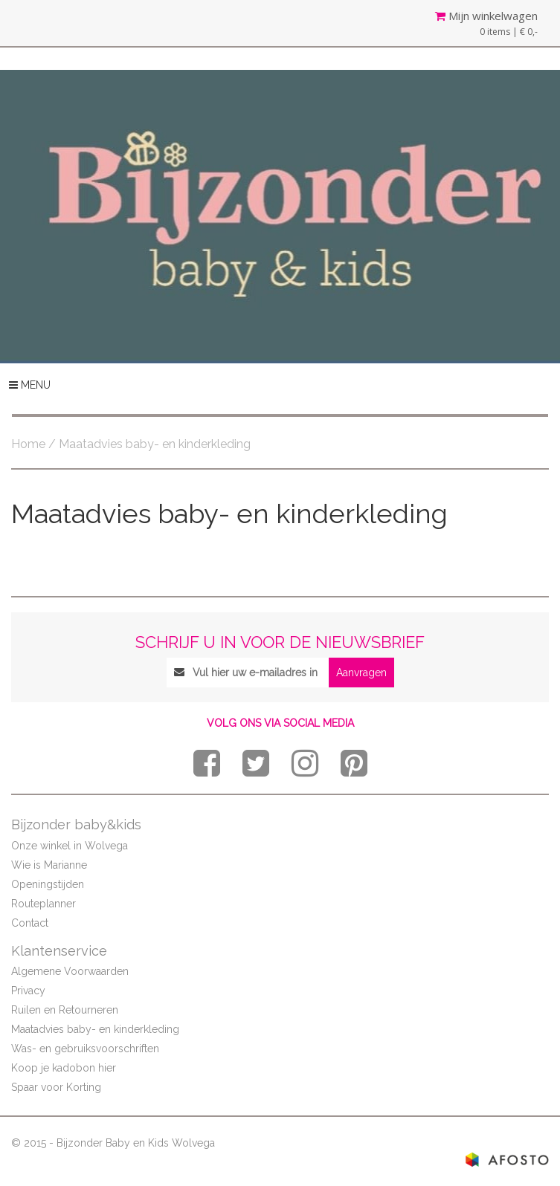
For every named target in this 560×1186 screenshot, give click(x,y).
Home (28, 444)
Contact (29, 923)
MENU (30, 385)
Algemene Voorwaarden (70, 971)
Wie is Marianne (49, 865)
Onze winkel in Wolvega (69, 846)
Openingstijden (47, 884)
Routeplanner (43, 904)
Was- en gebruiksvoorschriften (85, 1048)
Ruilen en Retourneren (64, 1010)
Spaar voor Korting (56, 1087)
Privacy (28, 991)
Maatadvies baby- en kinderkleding (95, 1029)
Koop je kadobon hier (63, 1068)
